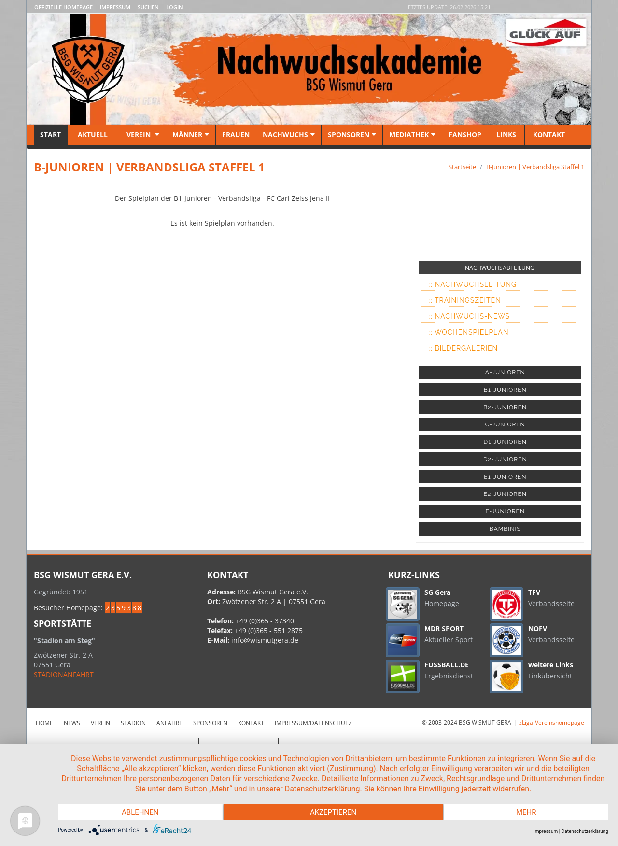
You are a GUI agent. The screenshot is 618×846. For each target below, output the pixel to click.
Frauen (236, 134)
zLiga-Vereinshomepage (551, 723)
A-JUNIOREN (505, 372)
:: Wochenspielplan (469, 332)
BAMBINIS (505, 528)
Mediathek (412, 134)
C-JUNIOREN (505, 424)
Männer (190, 134)
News (72, 723)
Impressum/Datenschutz (313, 723)
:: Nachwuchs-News (469, 316)
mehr (526, 812)
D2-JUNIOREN (505, 459)
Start (50, 134)
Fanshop (465, 134)
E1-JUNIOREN (505, 476)
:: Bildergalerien (463, 348)
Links (506, 134)
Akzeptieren (333, 812)
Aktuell (93, 134)
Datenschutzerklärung (585, 831)
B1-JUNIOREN (505, 389)
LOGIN (174, 7)
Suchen (148, 7)
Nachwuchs (289, 134)
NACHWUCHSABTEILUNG (499, 268)
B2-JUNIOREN (505, 407)
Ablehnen (140, 812)
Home (44, 723)
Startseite (462, 166)
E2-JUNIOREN (505, 494)
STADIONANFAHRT (64, 674)
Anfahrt (169, 723)
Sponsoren (352, 134)
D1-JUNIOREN (505, 441)
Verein (142, 134)
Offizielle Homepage (63, 7)
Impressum (115, 7)
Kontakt (548, 134)
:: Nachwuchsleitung (473, 284)
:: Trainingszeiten (465, 300)
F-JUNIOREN (505, 511)
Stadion (133, 723)
